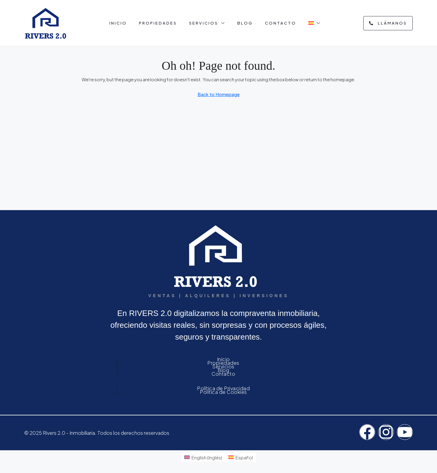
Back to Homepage (219, 94)
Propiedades (158, 23)
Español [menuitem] (244, 457)
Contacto (280, 23)
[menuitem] (203, 457)
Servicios (203, 23)
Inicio (118, 23)
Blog (245, 23)
